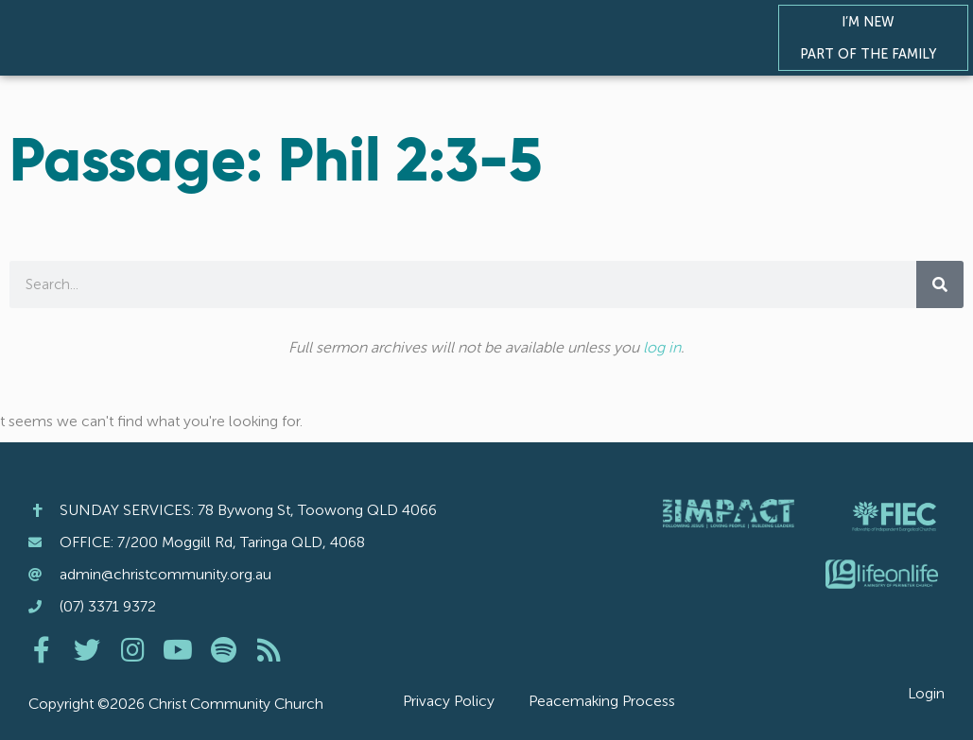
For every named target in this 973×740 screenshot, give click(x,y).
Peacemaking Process (602, 701)
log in (662, 347)
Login (926, 693)
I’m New (873, 21)
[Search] (940, 284)
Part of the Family (873, 53)
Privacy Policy (449, 701)
